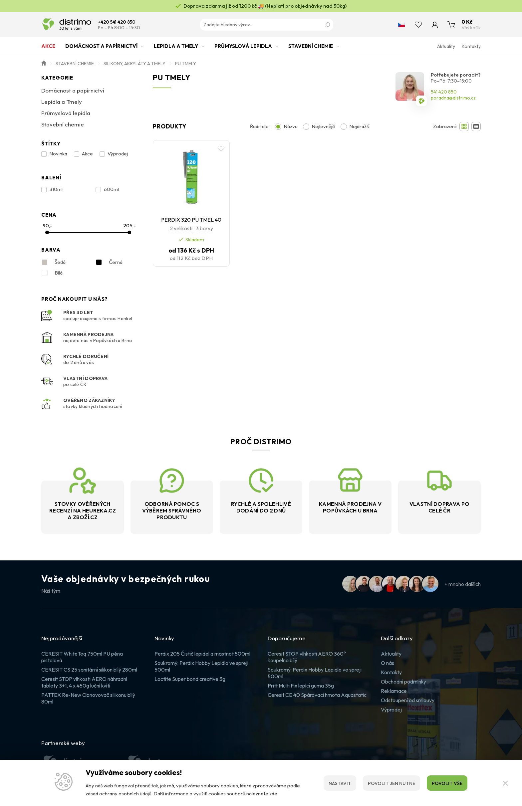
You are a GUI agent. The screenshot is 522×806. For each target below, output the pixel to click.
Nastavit (340, 783)
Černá (109, 262)
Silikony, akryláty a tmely (134, 64)
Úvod (43, 62)
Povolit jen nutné (391, 783)
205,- (129, 225)
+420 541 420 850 (116, 22)
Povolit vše (447, 783)
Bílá (52, 273)
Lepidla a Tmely (176, 49)
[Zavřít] (505, 783)
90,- (47, 225)
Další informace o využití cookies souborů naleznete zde (215, 793)
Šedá (53, 262)
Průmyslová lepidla (243, 49)
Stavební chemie (310, 49)
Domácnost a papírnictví (101, 49)
